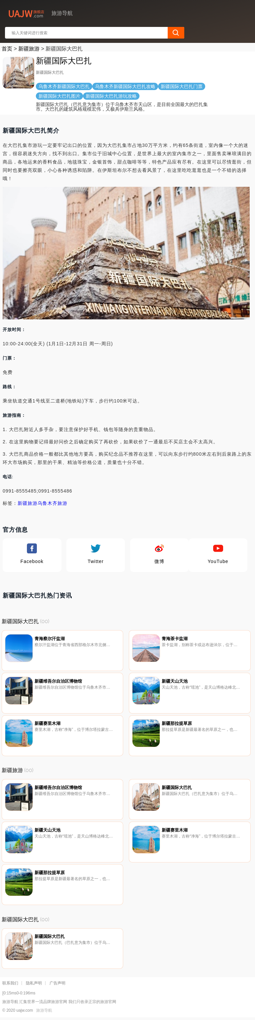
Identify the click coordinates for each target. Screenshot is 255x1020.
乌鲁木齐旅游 (52, 503)
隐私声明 (34, 983)
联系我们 (10, 983)
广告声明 (57, 983)
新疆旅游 (29, 49)
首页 (7, 49)
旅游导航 (44, 1010)
